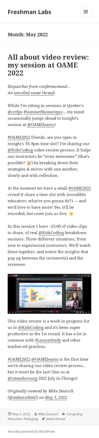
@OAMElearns (41, 124)
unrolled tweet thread (34, 92)
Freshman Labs (29, 12)
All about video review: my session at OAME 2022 (48, 65)
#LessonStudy (48, 340)
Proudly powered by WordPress (31, 431)
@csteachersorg (22, 378)
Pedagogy (31, 419)
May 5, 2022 (56, 397)
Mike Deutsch (48, 414)
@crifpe (15, 111)
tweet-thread (55, 419)
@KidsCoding (20, 150)
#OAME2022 (19, 137)
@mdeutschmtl (23, 397)
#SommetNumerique (43, 111)
